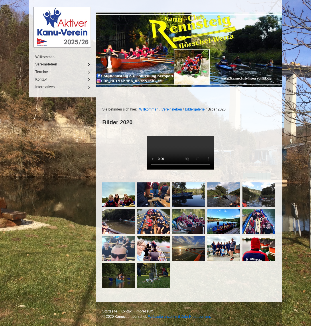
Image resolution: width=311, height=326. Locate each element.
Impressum (144, 311)
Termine (41, 72)
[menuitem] (62, 57)
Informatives (45, 87)
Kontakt (41, 79)
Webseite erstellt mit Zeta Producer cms (179, 316)
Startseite (109, 311)
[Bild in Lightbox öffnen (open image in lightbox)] (118, 194)
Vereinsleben (46, 64)
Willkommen (45, 57)
